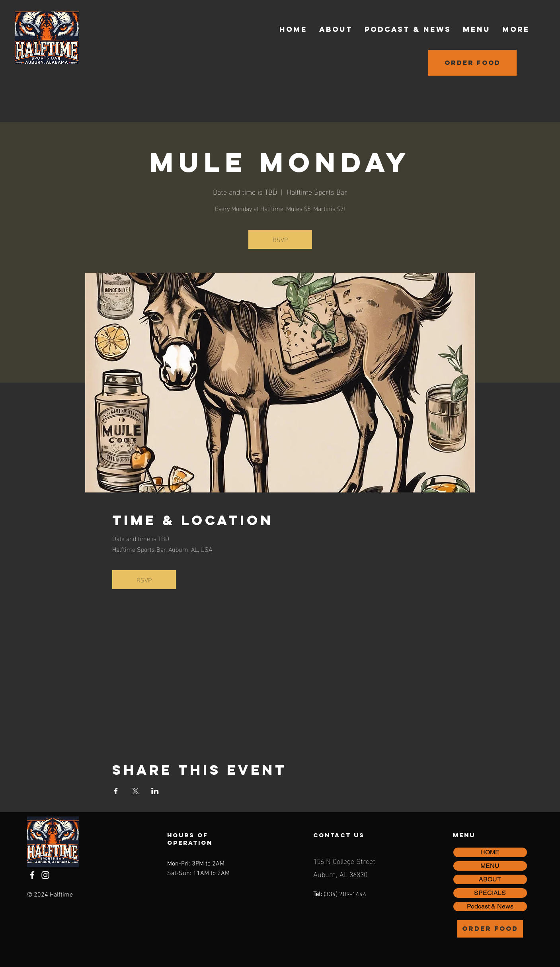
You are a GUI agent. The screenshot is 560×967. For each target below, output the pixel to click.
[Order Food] (472, 63)
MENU (490, 865)
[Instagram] (45, 875)
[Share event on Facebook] (116, 791)
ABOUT (490, 879)
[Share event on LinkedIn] (155, 791)
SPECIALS (490, 893)
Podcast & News (490, 906)
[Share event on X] (135, 791)
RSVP (280, 239)
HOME (490, 852)
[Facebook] (32, 875)
